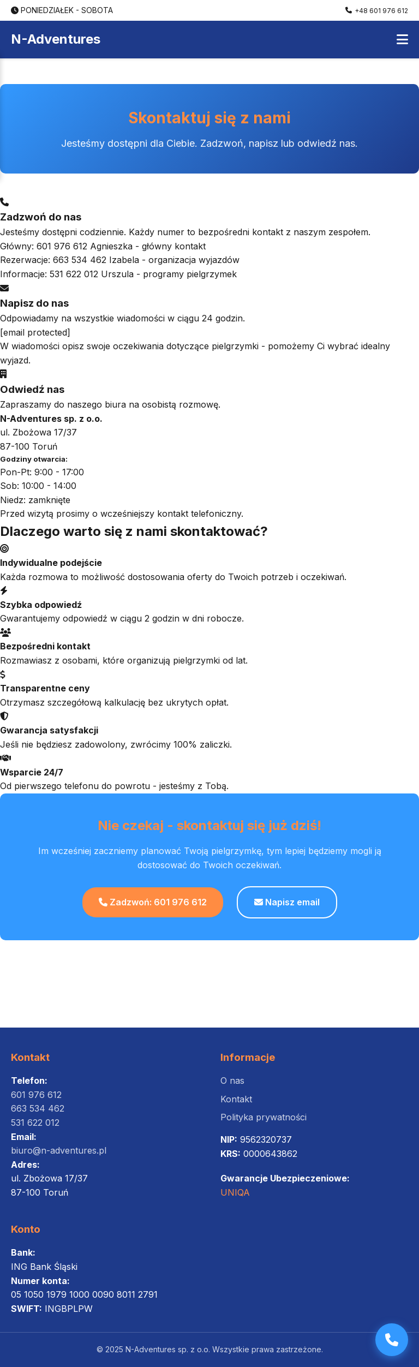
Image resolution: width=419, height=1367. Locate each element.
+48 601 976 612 (376, 11)
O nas (232, 1080)
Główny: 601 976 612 (43, 246)
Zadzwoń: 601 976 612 (153, 902)
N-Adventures (55, 39)
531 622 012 (35, 1122)
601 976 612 (36, 1094)
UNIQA (235, 1192)
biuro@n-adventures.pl (58, 1150)
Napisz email (287, 902)
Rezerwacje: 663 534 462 (53, 259)
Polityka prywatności (263, 1117)
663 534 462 (37, 1108)
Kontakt (236, 1099)
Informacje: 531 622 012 (49, 273)
